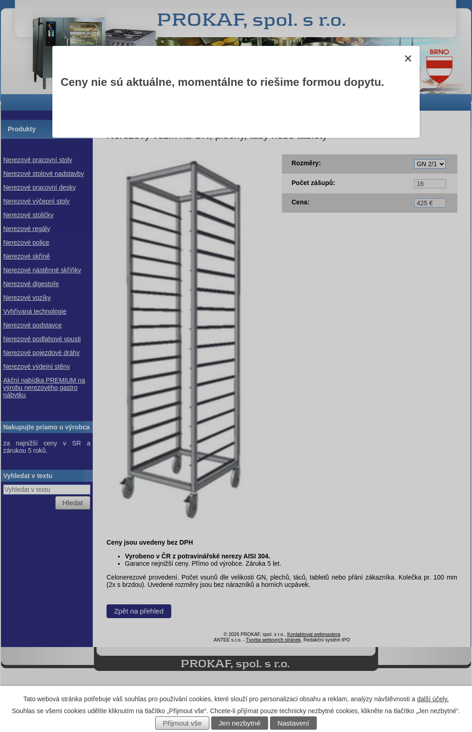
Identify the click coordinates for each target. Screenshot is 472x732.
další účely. (433, 699)
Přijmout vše (182, 723)
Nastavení (293, 723)
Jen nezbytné (240, 723)
